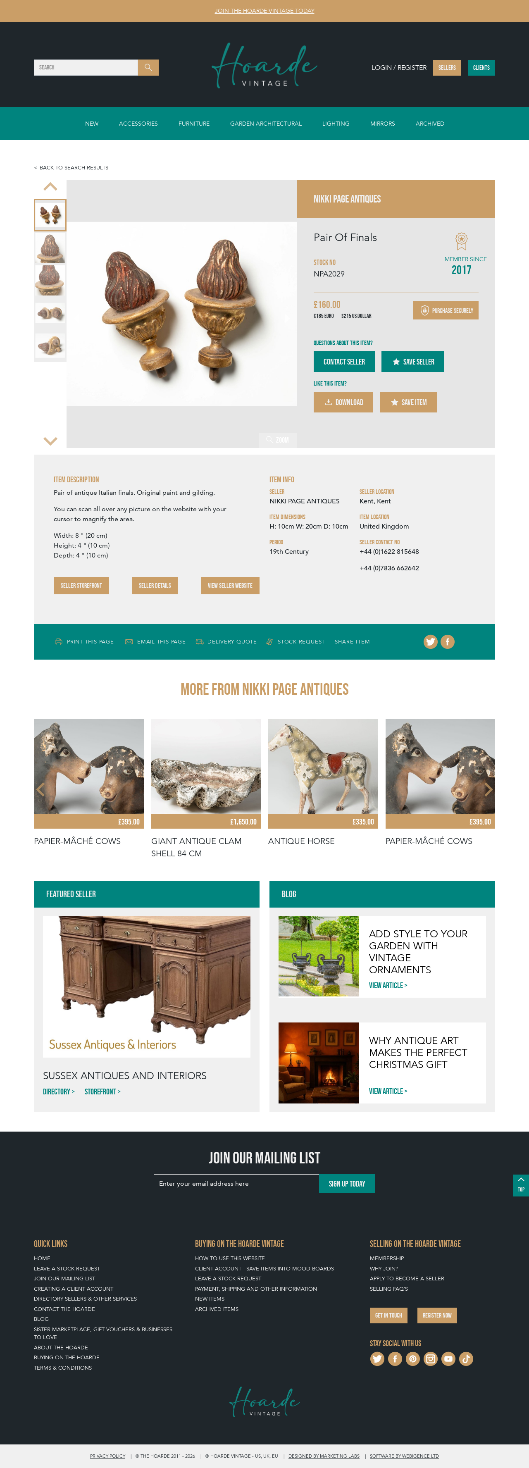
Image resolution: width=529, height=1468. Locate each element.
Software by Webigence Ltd (404, 1456)
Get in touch (388, 1315)
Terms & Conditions (63, 1367)
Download (343, 402)
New (91, 123)
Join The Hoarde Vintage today (265, 10)
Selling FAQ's (389, 1288)
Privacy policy (107, 1456)
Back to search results (74, 167)
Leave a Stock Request (67, 1268)
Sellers (447, 67)
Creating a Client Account (73, 1288)
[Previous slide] (50, 187)
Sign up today (347, 1183)
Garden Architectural (266, 123)
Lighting (336, 123)
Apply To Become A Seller (407, 1278)
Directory (56, 1091)
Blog (41, 1319)
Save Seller (412, 362)
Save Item (408, 402)
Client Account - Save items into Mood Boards (264, 1268)
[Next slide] (50, 440)
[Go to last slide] (81, 314)
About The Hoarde (61, 1347)
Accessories (138, 123)
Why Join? (384, 1268)
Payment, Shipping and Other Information (256, 1288)
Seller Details (155, 585)
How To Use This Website (230, 1258)
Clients (481, 67)
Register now (437, 1315)
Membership (387, 1258)
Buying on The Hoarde (67, 1357)
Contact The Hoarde (64, 1309)
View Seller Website (230, 585)
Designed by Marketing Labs (324, 1456)
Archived (430, 123)
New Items (209, 1298)
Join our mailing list (64, 1278)
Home (42, 1258)
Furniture (194, 123)
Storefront (100, 1091)
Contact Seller (344, 361)
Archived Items (216, 1309)
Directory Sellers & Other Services (85, 1298)
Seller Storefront (81, 585)
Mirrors (382, 123)
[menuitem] (50, 215)
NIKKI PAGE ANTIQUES (304, 501)
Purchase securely (446, 310)
